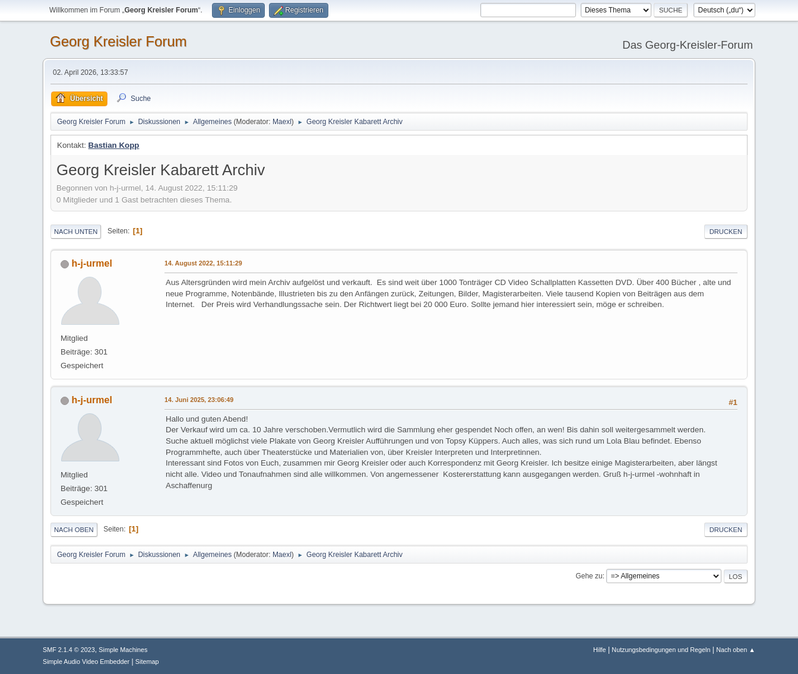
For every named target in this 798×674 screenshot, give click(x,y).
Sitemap (147, 661)
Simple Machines (123, 649)
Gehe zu (588, 576)
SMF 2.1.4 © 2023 (69, 649)
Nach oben (74, 529)
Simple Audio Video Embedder (86, 661)
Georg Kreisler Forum (118, 41)
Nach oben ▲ (735, 649)
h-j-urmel (91, 263)
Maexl (282, 122)
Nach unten (75, 231)
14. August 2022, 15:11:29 (203, 263)
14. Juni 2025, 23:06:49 (198, 399)
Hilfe (599, 649)
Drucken (726, 231)
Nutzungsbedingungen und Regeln (661, 649)
